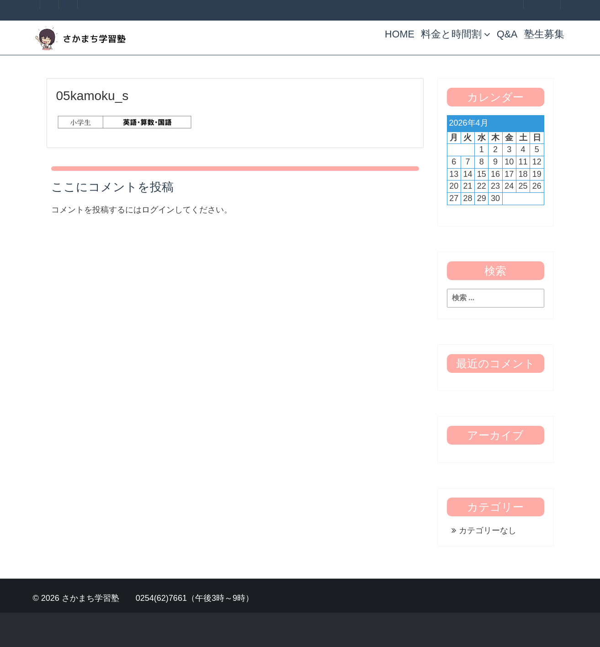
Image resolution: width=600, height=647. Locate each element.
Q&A (507, 34)
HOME (399, 34)
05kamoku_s (92, 96)
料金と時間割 (455, 34)
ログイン (158, 209)
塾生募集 (544, 34)
